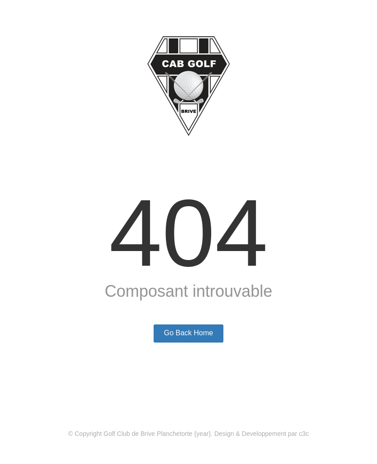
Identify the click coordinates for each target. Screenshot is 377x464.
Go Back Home (188, 333)
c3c (304, 433)
